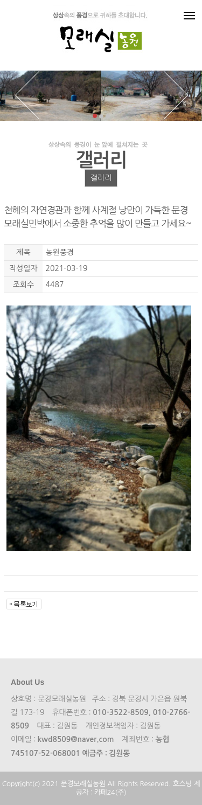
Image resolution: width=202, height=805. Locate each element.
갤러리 (101, 178)
